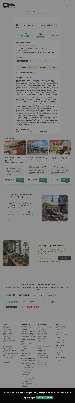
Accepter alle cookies (44, 398)
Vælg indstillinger (29, 398)
